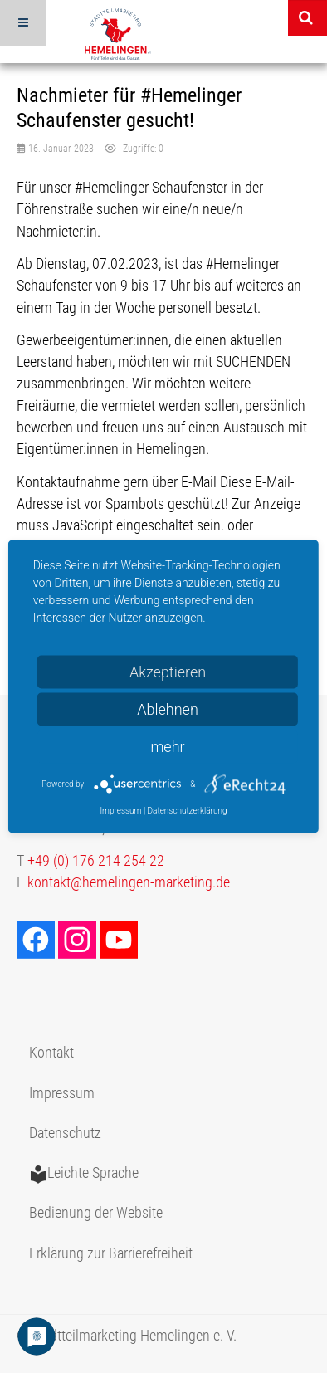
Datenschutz (65, 1133)
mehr (167, 746)
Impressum (62, 1093)
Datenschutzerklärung (187, 810)
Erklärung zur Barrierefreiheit (111, 1253)
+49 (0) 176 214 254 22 (95, 861)
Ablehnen (167, 709)
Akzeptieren (167, 672)
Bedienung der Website (96, 1212)
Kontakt (51, 1052)
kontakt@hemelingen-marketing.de (128, 882)
